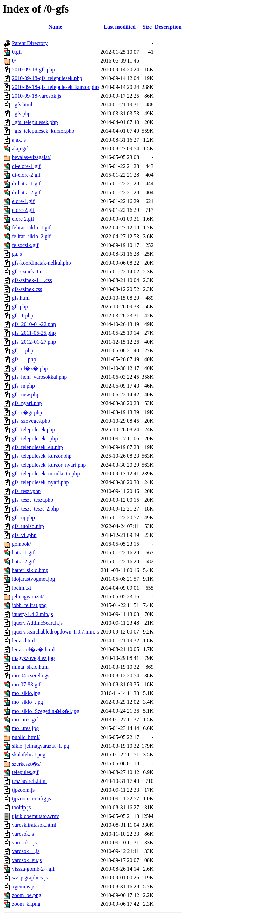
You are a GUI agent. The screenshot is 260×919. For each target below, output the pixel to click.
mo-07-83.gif (26, 684)
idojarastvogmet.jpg (33, 579)
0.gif (17, 52)
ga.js (17, 254)
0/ (14, 61)
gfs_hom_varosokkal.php (39, 377)
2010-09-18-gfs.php (33, 69)
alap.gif (20, 148)
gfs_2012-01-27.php (34, 342)
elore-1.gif (23, 201)
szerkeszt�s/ (26, 764)
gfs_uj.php (23, 517)
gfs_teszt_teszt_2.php (35, 509)
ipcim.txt (21, 588)
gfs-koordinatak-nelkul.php (41, 263)
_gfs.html (22, 104)
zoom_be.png (26, 895)
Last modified (120, 27)
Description (168, 27)
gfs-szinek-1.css (29, 271)
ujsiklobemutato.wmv (35, 816)
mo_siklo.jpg (26, 693)
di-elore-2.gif (26, 175)
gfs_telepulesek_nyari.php (40, 482)
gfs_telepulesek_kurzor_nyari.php (49, 465)
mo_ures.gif (25, 719)
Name (55, 27)
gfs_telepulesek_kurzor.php (41, 456)
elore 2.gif (23, 219)
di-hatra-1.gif (26, 184)
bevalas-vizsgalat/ (31, 157)
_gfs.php (21, 113)
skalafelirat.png (28, 754)
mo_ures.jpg (25, 728)
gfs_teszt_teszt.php (32, 500)
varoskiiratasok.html (34, 825)
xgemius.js (23, 886)
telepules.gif (25, 772)
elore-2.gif (23, 210)
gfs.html (21, 298)
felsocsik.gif (25, 245)
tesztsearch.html (29, 781)
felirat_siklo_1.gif (31, 227)
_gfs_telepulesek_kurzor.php (43, 131)
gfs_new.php (25, 394)
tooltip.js (21, 807)
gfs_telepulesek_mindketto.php (46, 473)
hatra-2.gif (23, 561)
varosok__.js (25, 851)
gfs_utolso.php (28, 526)
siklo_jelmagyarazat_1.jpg (40, 746)
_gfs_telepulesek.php (35, 122)
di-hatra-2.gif (26, 192)
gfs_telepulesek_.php (35, 438)
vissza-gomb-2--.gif (33, 869)
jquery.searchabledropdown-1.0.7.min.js (55, 632)
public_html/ (26, 737)
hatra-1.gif (23, 552)
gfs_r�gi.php (27, 412)
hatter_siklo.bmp (30, 570)
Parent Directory (30, 43)
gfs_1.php (23, 315)
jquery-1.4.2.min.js (32, 614)
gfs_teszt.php (26, 491)
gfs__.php (23, 350)
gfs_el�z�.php (30, 368)
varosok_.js (24, 842)
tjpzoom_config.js (31, 798)
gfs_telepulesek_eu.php (37, 447)
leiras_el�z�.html (33, 649)
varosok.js (23, 834)
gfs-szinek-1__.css (32, 280)
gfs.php (20, 306)
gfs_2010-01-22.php (34, 324)
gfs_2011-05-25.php (34, 333)
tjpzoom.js (23, 790)
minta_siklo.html (30, 667)
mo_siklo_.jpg (27, 702)
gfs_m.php (23, 386)
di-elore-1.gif (26, 166)
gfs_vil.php (24, 535)
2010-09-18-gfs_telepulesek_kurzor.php (55, 87)
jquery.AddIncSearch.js (37, 623)
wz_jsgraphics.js (30, 877)
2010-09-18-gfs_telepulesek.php (47, 78)
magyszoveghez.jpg (33, 658)
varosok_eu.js (27, 860)
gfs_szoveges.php (31, 421)
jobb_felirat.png (29, 605)
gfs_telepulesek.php (33, 429)
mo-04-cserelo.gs (30, 675)
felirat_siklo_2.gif (31, 236)
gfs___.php (24, 359)
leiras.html (23, 640)
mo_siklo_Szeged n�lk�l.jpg (45, 711)
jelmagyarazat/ (28, 596)
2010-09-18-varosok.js (36, 96)
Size (147, 27)
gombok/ (21, 544)
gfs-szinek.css (27, 289)
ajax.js (19, 140)
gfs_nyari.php (27, 403)
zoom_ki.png (26, 904)
